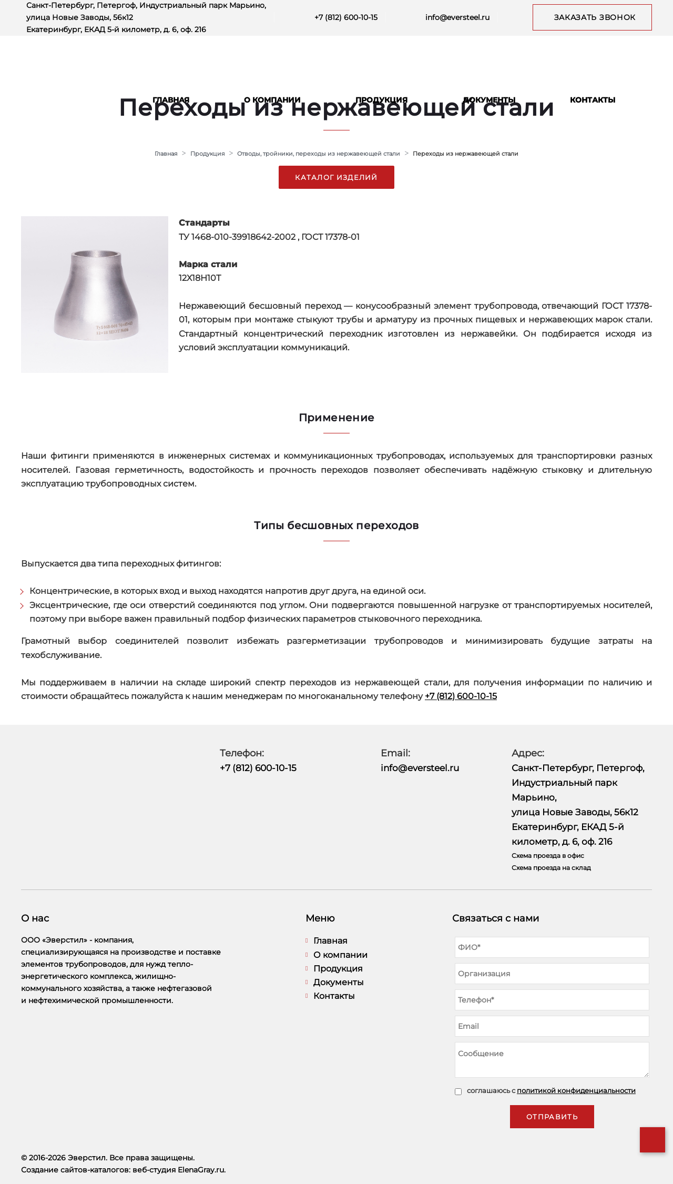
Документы (489, 100)
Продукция (381, 100)
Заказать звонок (595, 17)
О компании (272, 100)
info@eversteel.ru (457, 17)
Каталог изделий (336, 177)
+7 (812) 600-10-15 (346, 17)
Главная (170, 100)
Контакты (592, 100)
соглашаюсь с (551, 1090)
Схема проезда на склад (551, 868)
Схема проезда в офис (548, 855)
